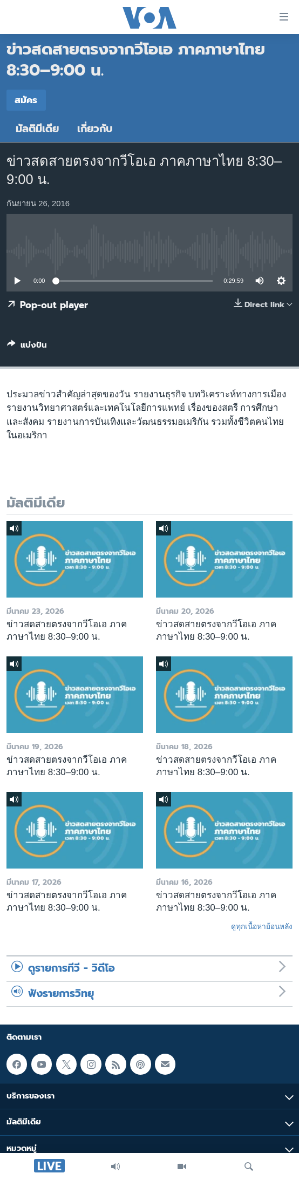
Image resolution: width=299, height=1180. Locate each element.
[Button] (27, 347)
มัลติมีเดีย (37, 129)
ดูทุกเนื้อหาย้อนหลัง (262, 926)
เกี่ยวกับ (95, 129)
